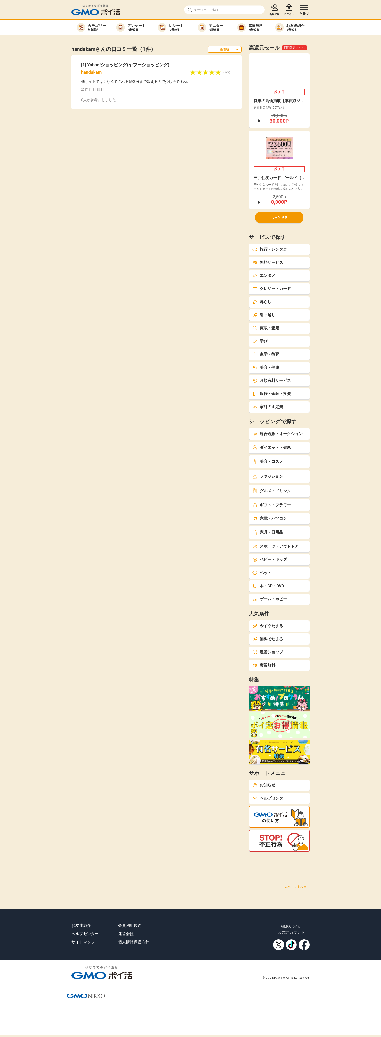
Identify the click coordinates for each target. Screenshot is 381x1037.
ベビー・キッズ (269, 559)
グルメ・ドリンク (271, 490)
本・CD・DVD (268, 586)
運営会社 (126, 934)
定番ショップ (267, 652)
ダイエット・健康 (271, 447)
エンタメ (263, 275)
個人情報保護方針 (133, 942)
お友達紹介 (81, 925)
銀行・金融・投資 (271, 393)
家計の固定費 (267, 406)
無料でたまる (267, 639)
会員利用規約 (129, 925)
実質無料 (263, 665)
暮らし (261, 301)
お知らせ (263, 785)
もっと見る (279, 218)
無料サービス (267, 262)
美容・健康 (265, 367)
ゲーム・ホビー (269, 599)
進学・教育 (265, 354)
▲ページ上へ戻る (297, 887)
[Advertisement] (88, 862)
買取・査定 (265, 328)
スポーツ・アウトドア (275, 546)
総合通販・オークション (277, 433)
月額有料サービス (271, 380)
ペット (261, 573)
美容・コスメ (267, 461)
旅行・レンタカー (271, 249)
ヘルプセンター (269, 798)
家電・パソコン (269, 518)
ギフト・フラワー (271, 505)
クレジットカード (271, 288)
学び (260, 341)
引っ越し (263, 315)
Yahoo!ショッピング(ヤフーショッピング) (128, 64)
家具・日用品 (267, 532)
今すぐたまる (267, 626)
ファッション (267, 476)
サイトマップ (83, 942)
